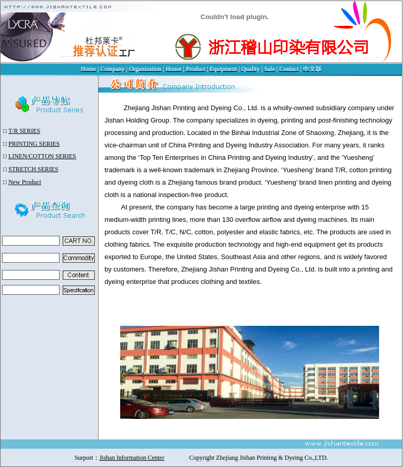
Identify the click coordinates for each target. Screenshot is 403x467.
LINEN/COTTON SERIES (42, 156)
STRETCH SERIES (33, 169)
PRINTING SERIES (34, 143)
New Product (24, 182)
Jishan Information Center (131, 457)
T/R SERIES (24, 130)
